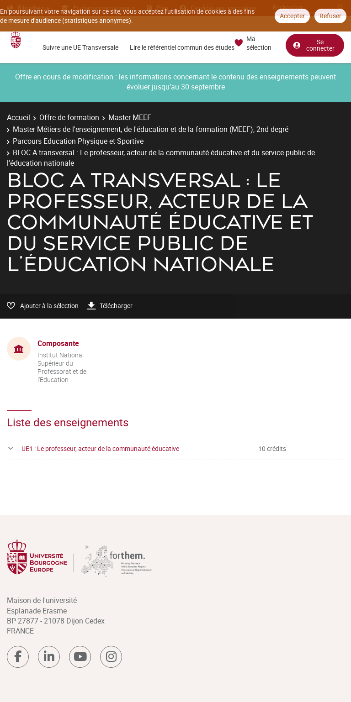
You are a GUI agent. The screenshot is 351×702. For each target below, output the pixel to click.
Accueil (18, 117)
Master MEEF (129, 117)
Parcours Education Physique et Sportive (78, 141)
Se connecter (313, 44)
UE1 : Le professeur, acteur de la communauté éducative (100, 448)
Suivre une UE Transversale (80, 47)
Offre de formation (69, 117)
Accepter (292, 15)
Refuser (330, 15)
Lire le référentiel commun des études (182, 47)
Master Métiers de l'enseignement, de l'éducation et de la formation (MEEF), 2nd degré (150, 129)
